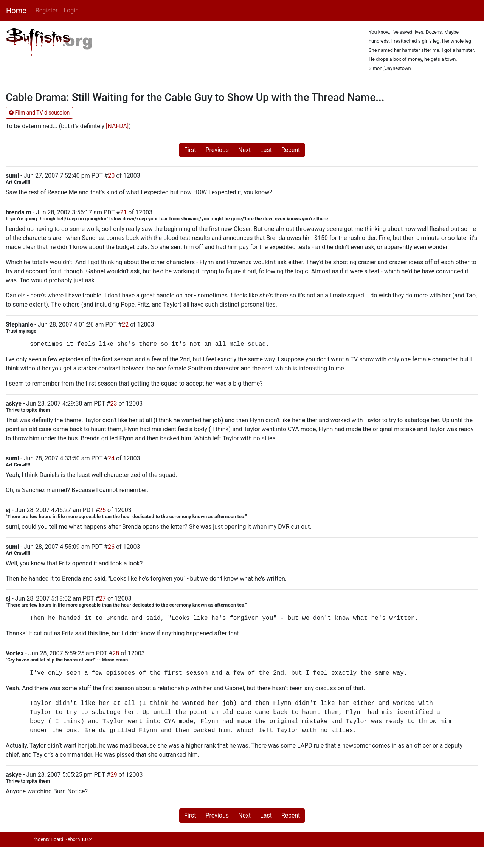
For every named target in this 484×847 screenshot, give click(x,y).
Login (71, 10)
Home (16, 10)
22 (125, 324)
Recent (290, 149)
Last (266, 149)
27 (102, 598)
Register (47, 10)
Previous (217, 149)
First (190, 149)
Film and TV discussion (39, 113)
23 (113, 403)
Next (244, 149)
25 (102, 510)
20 (111, 175)
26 (111, 546)
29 (113, 774)
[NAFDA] (117, 126)
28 (115, 653)
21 (123, 212)
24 (111, 458)
